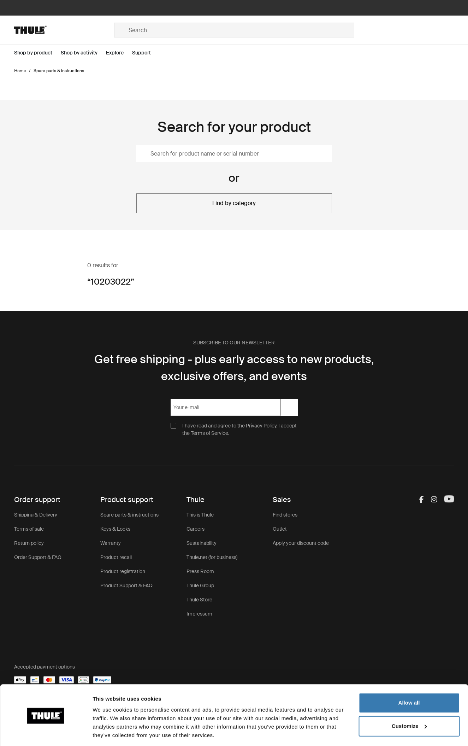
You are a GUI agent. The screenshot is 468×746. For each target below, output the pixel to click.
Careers (195, 529)
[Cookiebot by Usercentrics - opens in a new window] (46, 732)
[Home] (64, 30)
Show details (109, 732)
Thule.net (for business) (211, 557)
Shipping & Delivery (35, 515)
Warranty (110, 543)
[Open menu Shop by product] (37, 53)
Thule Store (199, 599)
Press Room (200, 571)
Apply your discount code (301, 543)
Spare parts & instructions (129, 515)
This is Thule (200, 515)
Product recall (116, 557)
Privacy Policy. (261, 425)
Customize (409, 703)
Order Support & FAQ (37, 557)
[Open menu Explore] (119, 53)
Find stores (285, 515)
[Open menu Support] (145, 53)
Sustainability (201, 543)
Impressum (199, 614)
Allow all (409, 680)
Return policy (29, 543)
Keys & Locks (115, 529)
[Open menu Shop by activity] (83, 53)
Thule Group (200, 585)
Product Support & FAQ (126, 585)
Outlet (280, 529)
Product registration (122, 571)
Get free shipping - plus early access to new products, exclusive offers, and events (234, 368)
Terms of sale (29, 529)
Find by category (234, 203)
